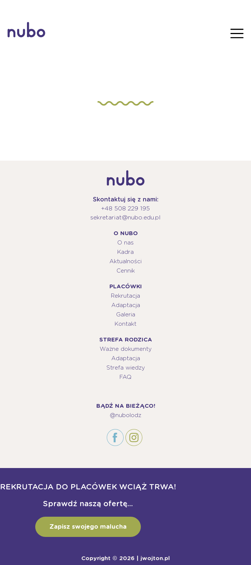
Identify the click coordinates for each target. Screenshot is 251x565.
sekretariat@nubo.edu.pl (125, 217)
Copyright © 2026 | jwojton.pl (125, 558)
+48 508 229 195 (125, 208)
